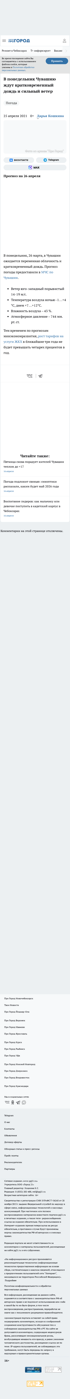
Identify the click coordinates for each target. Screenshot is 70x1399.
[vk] (30, 376)
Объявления (10, 1135)
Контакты (9, 1128)
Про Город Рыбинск (14, 1048)
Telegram (8, 1115)
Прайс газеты (11, 1155)
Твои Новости (11, 1005)
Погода (11, 103)
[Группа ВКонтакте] (19, 160)
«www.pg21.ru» (30, 1181)
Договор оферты (13, 1142)
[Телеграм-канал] (51, 160)
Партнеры (9, 1168)
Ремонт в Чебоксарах (14, 50)
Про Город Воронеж (14, 1020)
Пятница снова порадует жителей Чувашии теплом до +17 (35, 467)
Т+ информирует (40, 50)
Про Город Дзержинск (15, 1070)
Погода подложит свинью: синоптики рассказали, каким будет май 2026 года (35, 487)
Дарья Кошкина (50, 116)
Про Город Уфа (12, 1055)
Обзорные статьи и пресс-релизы (22, 1149)
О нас (7, 1122)
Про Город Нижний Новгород (19, 1064)
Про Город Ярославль (15, 1033)
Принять (57, 61)
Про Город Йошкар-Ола (16, 1011)
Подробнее (10, 1280)
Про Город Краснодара (16, 1086)
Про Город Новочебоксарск (18, 998)
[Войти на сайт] (64, 40)
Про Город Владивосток (16, 1077)
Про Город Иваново (14, 1027)
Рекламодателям (13, 1162)
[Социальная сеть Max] (35, 167)
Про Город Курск (13, 1042)
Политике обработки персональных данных (18, 69)
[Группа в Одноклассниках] (12, 1102)
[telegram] (41, 376)
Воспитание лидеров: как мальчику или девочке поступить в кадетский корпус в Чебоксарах (35, 508)
